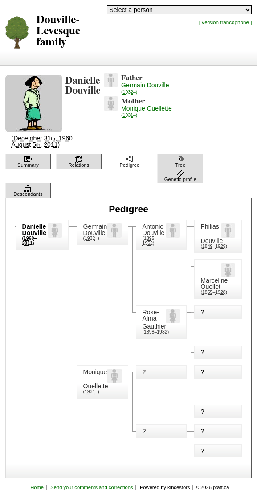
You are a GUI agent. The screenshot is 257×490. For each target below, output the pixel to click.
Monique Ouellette (146, 111)
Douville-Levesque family (59, 31)
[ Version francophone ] (225, 22)
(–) (91, 238)
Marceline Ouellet (214, 283)
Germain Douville (145, 88)
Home (37, 487)
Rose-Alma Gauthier (155, 319)
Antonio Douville (154, 229)
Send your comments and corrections (91, 487)
